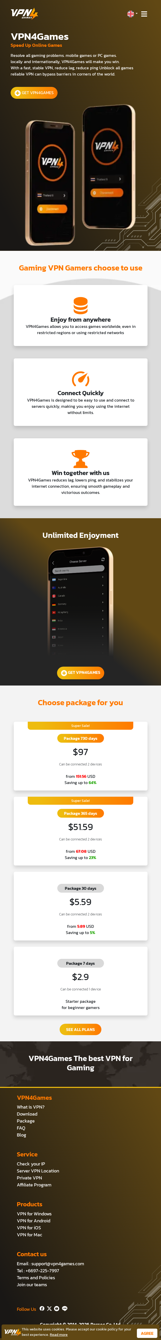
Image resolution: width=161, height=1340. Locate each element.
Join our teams (32, 1284)
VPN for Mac (29, 1234)
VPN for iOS (29, 1227)
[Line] (63, 1308)
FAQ (21, 1127)
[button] (132, 14)
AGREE (147, 1333)
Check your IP (31, 1163)
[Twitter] (48, 1308)
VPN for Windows (34, 1213)
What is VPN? (31, 1106)
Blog (21, 1134)
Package (26, 1120)
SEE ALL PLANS (80, 1029)
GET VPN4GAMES (34, 92)
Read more (59, 1334)
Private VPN (29, 1177)
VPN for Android (33, 1220)
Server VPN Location (38, 1170)
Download (27, 1113)
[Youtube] (55, 1308)
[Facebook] (41, 1308)
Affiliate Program (34, 1184)
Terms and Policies (36, 1277)
